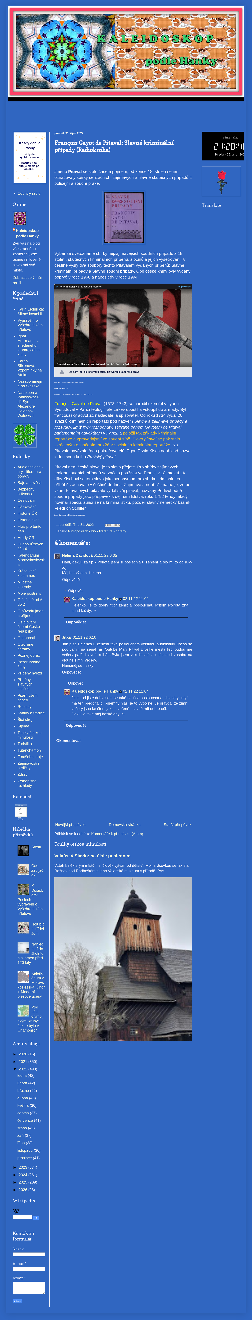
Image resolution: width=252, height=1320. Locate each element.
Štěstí (36, 847)
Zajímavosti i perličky (28, 765)
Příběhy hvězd (30, 673)
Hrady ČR (26, 537)
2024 (23, 1175)
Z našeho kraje (30, 757)
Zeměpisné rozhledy (27, 783)
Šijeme (23, 726)
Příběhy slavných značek (25, 684)
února (22, 1083)
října (21, 1143)
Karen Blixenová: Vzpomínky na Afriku (30, 368)
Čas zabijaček (37, 870)
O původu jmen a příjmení (31, 613)
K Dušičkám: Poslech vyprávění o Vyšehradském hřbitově (30, 900)
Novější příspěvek (70, 824)
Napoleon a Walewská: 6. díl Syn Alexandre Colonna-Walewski (29, 404)
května (23, 1105)
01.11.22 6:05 (105, 555)
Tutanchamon (29, 750)
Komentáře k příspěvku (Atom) (117, 834)
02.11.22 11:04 (135, 691)
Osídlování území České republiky (29, 627)
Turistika (25, 744)
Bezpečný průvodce (26, 491)
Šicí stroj (25, 719)
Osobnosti (26, 638)
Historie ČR (27, 513)
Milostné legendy (25, 584)
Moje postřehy (30, 593)
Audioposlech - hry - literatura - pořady (96, 531)
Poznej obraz (29, 655)
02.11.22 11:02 (135, 598)
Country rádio (29, 193)
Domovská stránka (125, 824)
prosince (25, 1158)
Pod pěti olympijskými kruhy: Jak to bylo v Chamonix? (30, 1018)
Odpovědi (76, 590)
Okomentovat (68, 740)
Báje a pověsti (30, 482)
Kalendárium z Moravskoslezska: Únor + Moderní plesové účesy (31, 984)
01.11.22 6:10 (84, 637)
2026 (23, 1190)
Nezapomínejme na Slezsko (30, 383)
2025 (23, 1182)
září (21, 1135)
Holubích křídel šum (37, 929)
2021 (23, 1061)
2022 (23, 1069)
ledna (22, 1075)
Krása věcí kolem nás (27, 573)
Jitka (67, 637)
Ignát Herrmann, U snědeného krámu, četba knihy (29, 345)
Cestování (26, 500)
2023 (23, 1167)
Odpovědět (71, 579)
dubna (23, 1098)
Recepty (25, 706)
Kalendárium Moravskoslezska (31, 560)
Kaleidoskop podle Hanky (95, 598)
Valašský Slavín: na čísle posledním (92, 855)
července (25, 1120)
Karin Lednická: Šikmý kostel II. (31, 311)
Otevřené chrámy (25, 646)
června (23, 1113)
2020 (23, 1054)
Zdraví (23, 774)
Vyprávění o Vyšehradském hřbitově (30, 325)
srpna (22, 1128)
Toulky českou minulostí (30, 734)
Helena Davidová (77, 555)
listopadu (25, 1150)
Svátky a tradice (31, 713)
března (23, 1090)
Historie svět (28, 520)
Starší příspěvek (177, 824)
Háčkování (27, 507)
